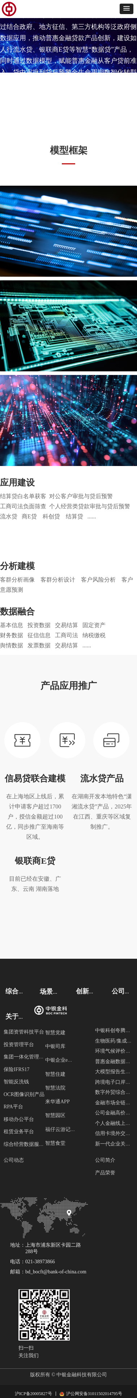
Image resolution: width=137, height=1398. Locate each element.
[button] (126, 9)
